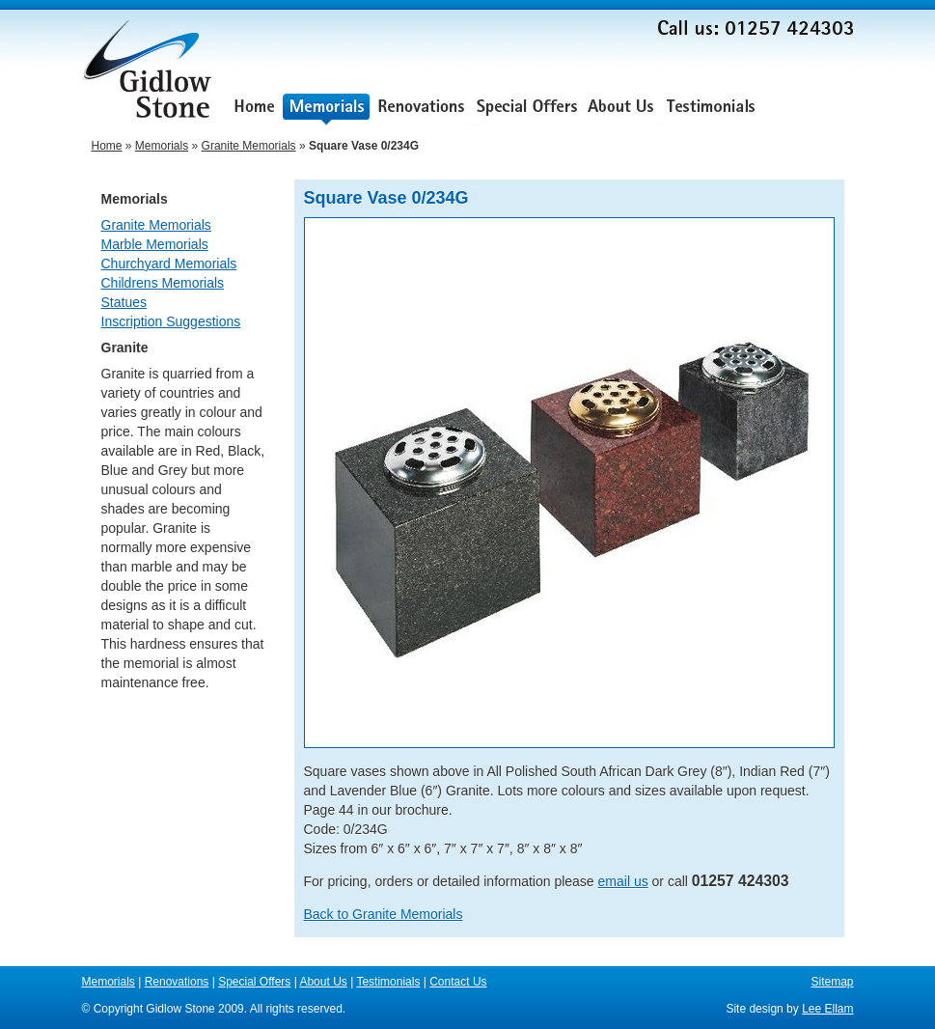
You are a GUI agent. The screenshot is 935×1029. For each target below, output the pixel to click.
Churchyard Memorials (169, 263)
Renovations (421, 108)
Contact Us (808, 108)
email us (623, 881)
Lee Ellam (827, 1008)
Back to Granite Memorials (383, 914)
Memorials (326, 108)
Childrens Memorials (163, 283)
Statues (124, 302)
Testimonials (710, 108)
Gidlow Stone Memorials (149, 74)
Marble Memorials (154, 244)
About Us (620, 108)
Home (254, 108)
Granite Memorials (249, 146)
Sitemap (832, 981)
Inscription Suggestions (171, 321)
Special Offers (527, 108)
